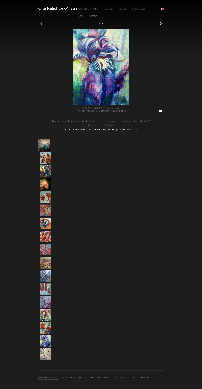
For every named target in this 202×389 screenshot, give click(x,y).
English (162, 9)
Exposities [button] (109, 9)
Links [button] (81, 16)
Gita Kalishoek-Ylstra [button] (89, 9)
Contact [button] (94, 16)
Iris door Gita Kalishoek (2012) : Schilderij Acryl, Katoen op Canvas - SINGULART (101, 129)
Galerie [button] (123, 9)
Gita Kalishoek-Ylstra (58, 8)
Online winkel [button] (139, 9)
